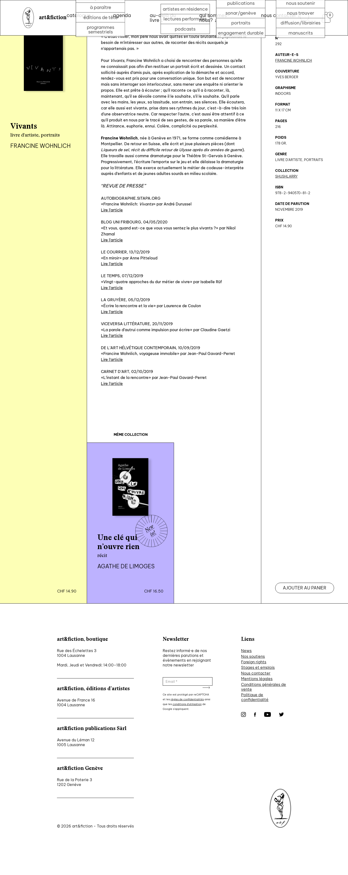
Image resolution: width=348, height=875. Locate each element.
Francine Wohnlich (293, 60)
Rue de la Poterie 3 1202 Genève (74, 782)
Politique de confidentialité (254, 697)
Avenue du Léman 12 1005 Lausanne (75, 742)
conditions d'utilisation (187, 704)
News (246, 650)
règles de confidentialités (187, 699)
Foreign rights (253, 661)
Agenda (122, 15)
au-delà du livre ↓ (163, 17)
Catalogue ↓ (80, 15)
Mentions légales (257, 678)
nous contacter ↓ (280, 15)
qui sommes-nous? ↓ (214, 17)
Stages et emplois (258, 667)
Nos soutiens (253, 656)
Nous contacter (255, 673)
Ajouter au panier (304, 588)
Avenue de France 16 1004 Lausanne (76, 702)
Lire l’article (112, 210)
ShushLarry (286, 176)
